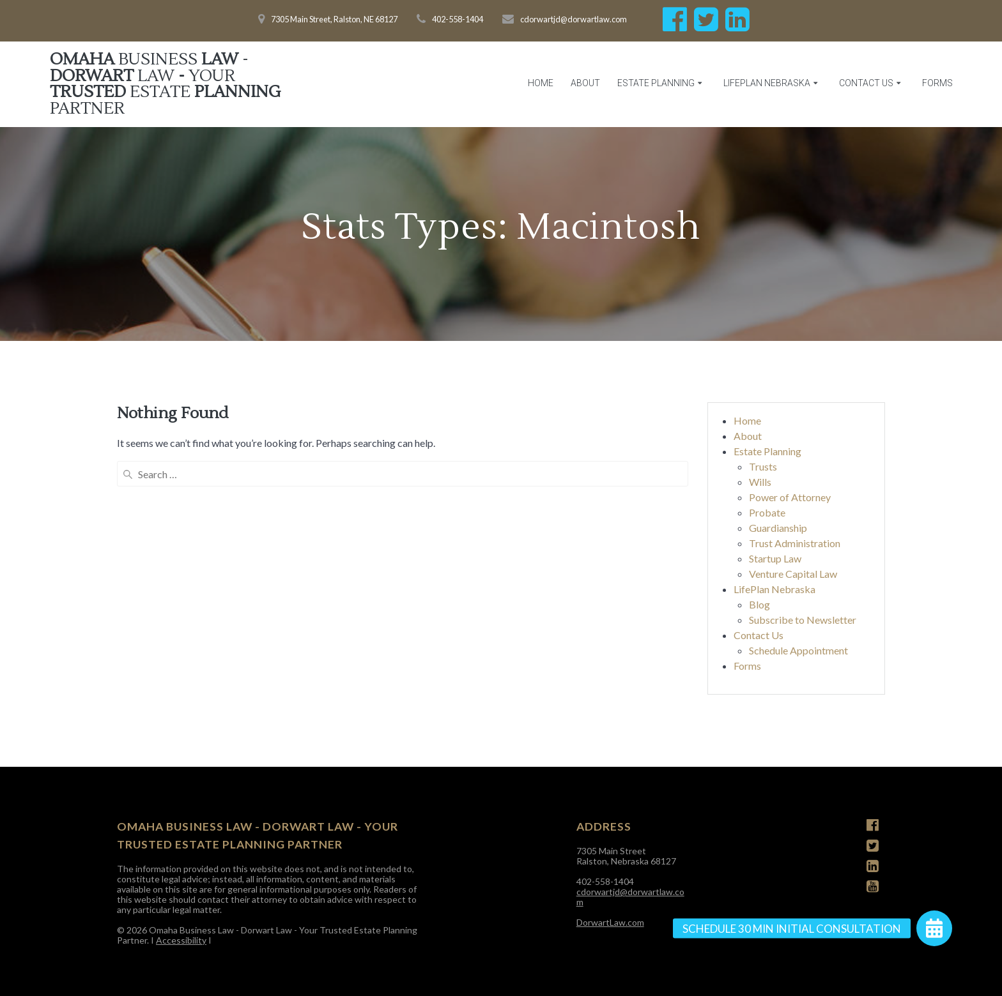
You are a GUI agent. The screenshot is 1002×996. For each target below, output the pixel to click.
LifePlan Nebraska (766, 83)
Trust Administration (794, 543)
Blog (759, 604)
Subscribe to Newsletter (802, 620)
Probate (767, 512)
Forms (937, 83)
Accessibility (181, 940)
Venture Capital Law (793, 574)
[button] (934, 928)
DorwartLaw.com (610, 922)
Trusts (763, 466)
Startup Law (775, 558)
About (585, 83)
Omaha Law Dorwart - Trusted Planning (165, 84)
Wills (760, 482)
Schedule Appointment (798, 650)
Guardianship (778, 528)
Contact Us (866, 83)
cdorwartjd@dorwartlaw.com (630, 896)
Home (540, 83)
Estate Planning (656, 83)
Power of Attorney (790, 497)
